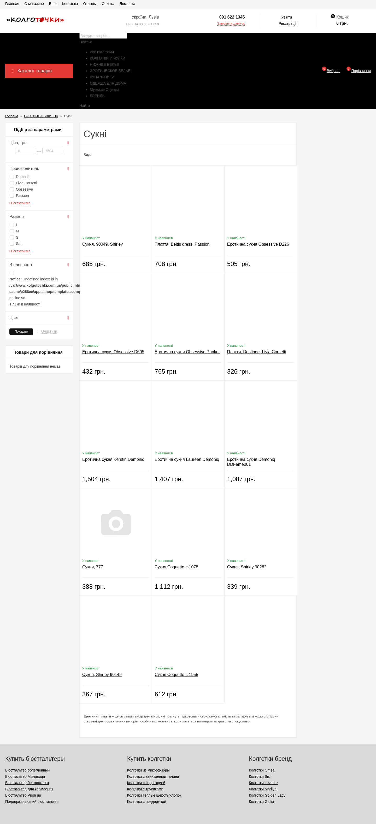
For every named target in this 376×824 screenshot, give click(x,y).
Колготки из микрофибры (148, 770)
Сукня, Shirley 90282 (247, 567)
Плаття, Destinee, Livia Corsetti (256, 352)
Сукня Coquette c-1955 (176, 674)
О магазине (34, 4)
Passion (19, 195)
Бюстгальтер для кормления (29, 789)
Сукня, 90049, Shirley (102, 244)
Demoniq (20, 177)
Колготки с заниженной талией (153, 776)
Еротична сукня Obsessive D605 (113, 352)
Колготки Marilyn (262, 789)
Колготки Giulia (261, 801)
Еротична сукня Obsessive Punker (187, 352)
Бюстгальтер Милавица (25, 776)
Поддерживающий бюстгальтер (31, 801)
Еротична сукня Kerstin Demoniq (113, 459)
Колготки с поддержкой (146, 801)
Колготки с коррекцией (146, 783)
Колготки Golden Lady (267, 795)
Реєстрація (288, 23)
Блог (53, 4)
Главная (12, 4)
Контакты (70, 4)
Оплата (108, 4)
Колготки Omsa (261, 770)
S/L (15, 244)
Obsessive (21, 189)
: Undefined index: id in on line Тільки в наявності (39, 288)
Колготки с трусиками (145, 789)
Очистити (49, 331)
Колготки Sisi (260, 776)
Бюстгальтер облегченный (27, 770)
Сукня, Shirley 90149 (102, 674)
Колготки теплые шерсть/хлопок (154, 795)
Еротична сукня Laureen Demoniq (187, 459)
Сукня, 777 (92, 567)
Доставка (127, 4)
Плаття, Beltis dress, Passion (182, 244)
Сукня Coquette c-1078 (176, 567)
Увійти (286, 17)
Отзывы (89, 4)
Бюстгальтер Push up (23, 795)
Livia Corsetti (23, 183)
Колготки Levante (263, 783)
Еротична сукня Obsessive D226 (258, 244)
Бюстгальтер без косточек (27, 783)
